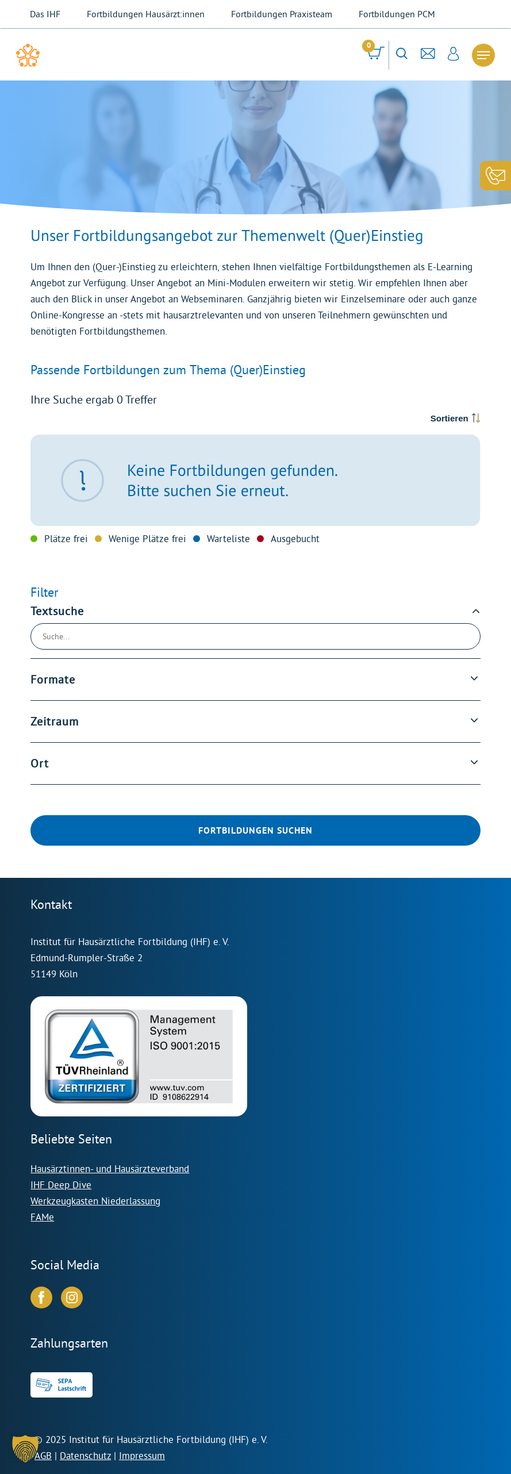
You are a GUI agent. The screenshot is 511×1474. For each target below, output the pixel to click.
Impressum (142, 1455)
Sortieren (449, 418)
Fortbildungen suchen (255, 830)
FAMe (42, 1217)
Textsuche (57, 611)
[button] (25, 1448)
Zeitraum (54, 721)
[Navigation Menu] (483, 55)
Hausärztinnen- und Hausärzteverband (109, 1168)
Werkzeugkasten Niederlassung (95, 1201)
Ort (39, 763)
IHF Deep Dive (60, 1185)
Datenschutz (85, 1455)
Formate (52, 679)
